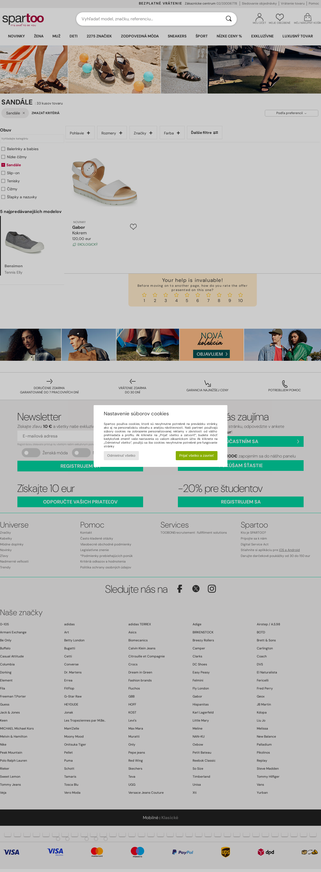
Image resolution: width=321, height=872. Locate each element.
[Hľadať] (228, 19)
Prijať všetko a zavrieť (196, 456)
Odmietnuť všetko (121, 456)
